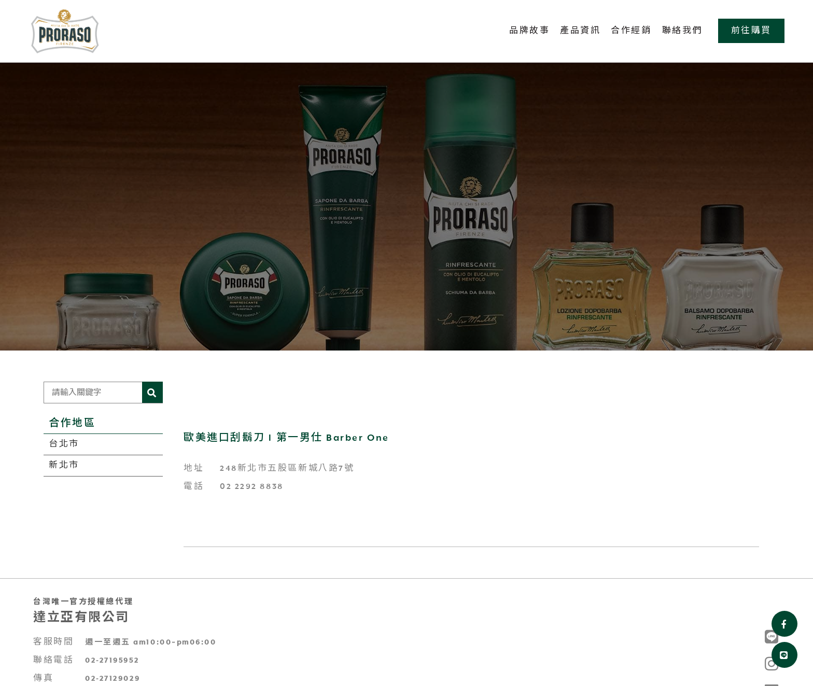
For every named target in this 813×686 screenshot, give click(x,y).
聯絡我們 (682, 30)
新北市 (64, 465)
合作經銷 (631, 30)
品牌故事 (529, 30)
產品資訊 (580, 30)
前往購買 (751, 30)
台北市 (64, 444)
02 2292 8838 (252, 486)
